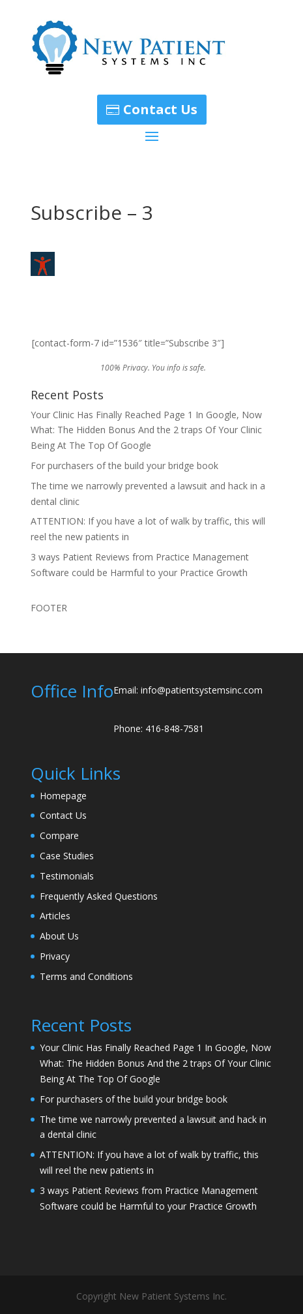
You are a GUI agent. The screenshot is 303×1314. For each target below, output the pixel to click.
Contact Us (160, 109)
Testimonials (67, 876)
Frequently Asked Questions (99, 896)
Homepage (63, 795)
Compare (59, 835)
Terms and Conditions (86, 976)
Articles (55, 915)
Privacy (55, 956)
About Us (59, 936)
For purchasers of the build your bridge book (124, 465)
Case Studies (67, 855)
